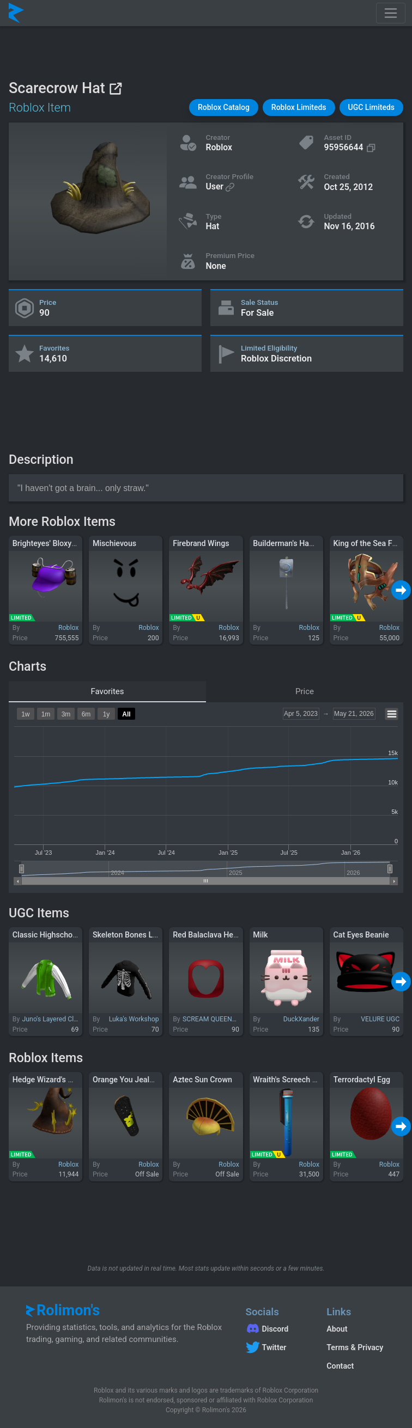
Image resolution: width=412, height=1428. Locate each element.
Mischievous (114, 543)
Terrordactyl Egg (362, 1079)
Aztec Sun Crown (202, 1079)
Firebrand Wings (201, 543)
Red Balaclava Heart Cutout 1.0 (227, 934)
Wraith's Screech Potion (294, 1079)
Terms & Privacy (354, 1347)
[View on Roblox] (115, 88)
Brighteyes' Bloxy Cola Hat (58, 543)
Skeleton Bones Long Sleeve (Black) (155, 934)
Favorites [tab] (107, 691)
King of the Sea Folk (368, 543)
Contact (340, 1366)
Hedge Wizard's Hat (46, 1079)
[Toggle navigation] (390, 13)
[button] (223, 107)
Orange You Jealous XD (133, 1079)
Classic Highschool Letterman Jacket (77, 934)
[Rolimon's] (16, 13)
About (336, 1329)
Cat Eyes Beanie (361, 934)
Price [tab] (304, 691)
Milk (260, 934)
